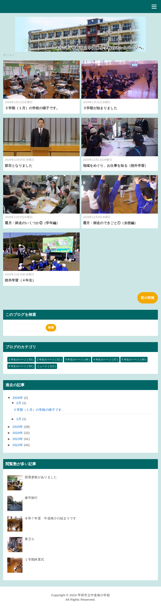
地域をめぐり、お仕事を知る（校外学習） (115, 165)
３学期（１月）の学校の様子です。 (32, 108)
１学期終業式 (34, 559)
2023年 (18, 439)
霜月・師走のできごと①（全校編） (110, 223)
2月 (19, 403)
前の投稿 (147, 297)
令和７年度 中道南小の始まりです (50, 518)
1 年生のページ (18, 359)
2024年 (18, 433)
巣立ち (29, 539)
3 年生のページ (74, 359)
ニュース (42, 366)
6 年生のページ (18, 366)
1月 (19, 419)
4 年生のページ (102, 359)
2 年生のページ (46, 359)
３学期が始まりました (100, 108)
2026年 (18, 397)
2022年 (18, 445)
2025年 (18, 426)
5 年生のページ (131, 359)
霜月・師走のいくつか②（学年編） (32, 223)
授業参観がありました (41, 477)
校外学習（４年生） (20, 280)
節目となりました (20, 165)
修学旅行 (31, 497)
